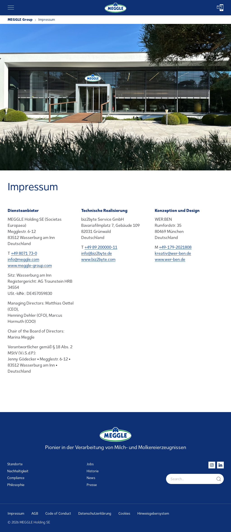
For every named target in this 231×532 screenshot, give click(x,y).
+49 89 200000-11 (101, 247)
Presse (92, 485)
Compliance (15, 478)
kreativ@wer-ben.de (173, 253)
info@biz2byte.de (96, 253)
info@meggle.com (23, 259)
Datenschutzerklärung (94, 513)
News (91, 478)
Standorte (15, 464)
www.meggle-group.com (30, 265)
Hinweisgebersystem (153, 513)
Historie (93, 471)
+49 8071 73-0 (24, 253)
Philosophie (15, 485)
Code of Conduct (58, 513)
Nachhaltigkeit (17, 471)
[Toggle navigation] (11, 8)
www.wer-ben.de (170, 259)
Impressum (16, 513)
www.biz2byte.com (98, 259)
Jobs (90, 464)
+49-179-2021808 (175, 247)
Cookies (124, 513)
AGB (34, 513)
